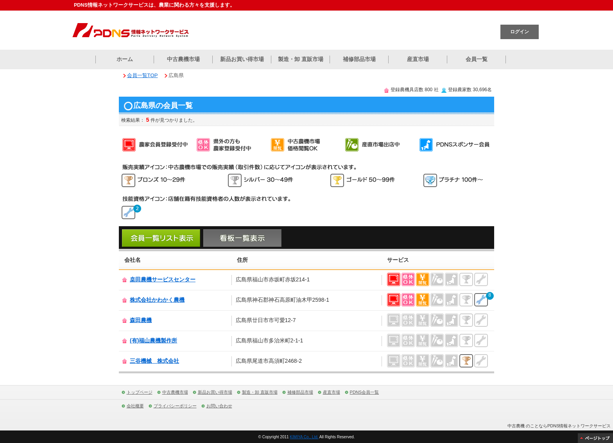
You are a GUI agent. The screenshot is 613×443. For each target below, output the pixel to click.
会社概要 (135, 405)
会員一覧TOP (142, 75)
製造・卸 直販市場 (300, 59)
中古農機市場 (183, 59)
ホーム (125, 59)
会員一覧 (477, 59)
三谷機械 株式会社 (154, 361)
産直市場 (418, 59)
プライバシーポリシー (175, 405)
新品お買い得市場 (242, 59)
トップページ (139, 392)
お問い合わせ (219, 405)
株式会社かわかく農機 (157, 300)
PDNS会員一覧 (364, 392)
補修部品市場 (359, 59)
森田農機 (141, 320)
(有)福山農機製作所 (153, 340)
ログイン (519, 31)
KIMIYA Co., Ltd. (304, 437)
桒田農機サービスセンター (162, 279)
